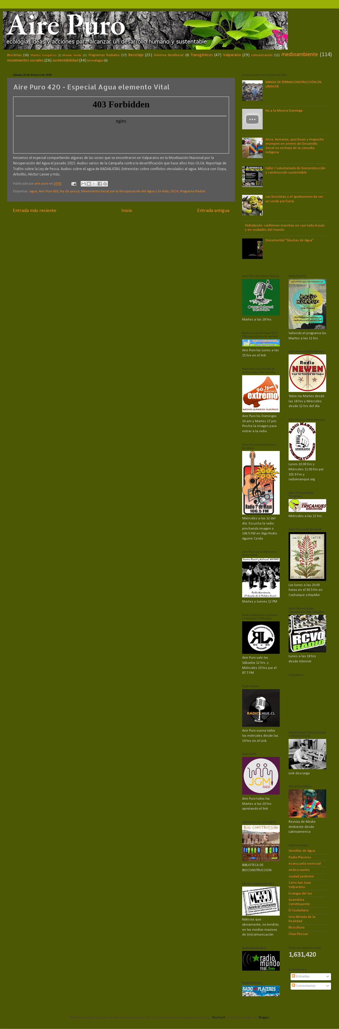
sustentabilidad (65, 60)
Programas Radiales (104, 55)
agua (33, 191)
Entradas (301, 976)
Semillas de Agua (302, 851)
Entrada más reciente (34, 210)
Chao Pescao (298, 934)
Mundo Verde (71, 55)
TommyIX (218, 1017)
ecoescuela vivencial (305, 863)
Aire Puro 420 (48, 191)
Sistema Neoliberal (168, 55)
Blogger (264, 1017)
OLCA (174, 191)
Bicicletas (14, 55)
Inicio (126, 210)
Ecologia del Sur (300, 893)
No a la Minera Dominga (284, 111)
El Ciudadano (299, 910)
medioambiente (299, 55)
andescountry (299, 870)
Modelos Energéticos (43, 55)
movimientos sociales (25, 60)
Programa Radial (192, 191)
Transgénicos (202, 55)
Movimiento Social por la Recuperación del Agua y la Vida (125, 191)
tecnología (95, 60)
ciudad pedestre (301, 876)
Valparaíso (232, 55)
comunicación (262, 55)
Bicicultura (297, 927)
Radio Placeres (300, 857)
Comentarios (303, 986)
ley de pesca (69, 191)
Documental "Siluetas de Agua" (290, 240)
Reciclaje (136, 55)
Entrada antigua (213, 210)
